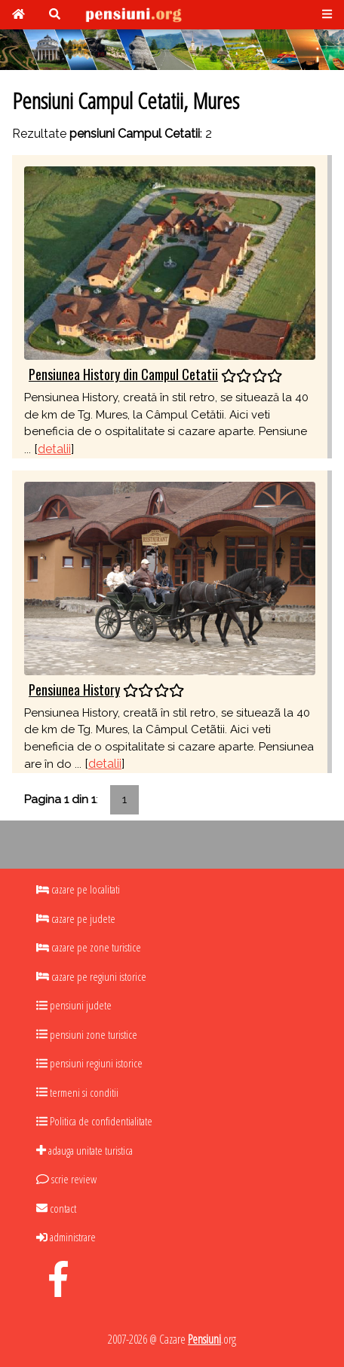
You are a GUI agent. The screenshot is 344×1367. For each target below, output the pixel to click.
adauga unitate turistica (84, 1150)
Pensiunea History (74, 689)
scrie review (66, 1178)
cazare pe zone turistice (88, 946)
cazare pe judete (75, 918)
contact (56, 1208)
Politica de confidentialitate (94, 1120)
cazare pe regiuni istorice (91, 976)
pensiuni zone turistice (86, 1034)
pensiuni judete (74, 1004)
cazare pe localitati (78, 889)
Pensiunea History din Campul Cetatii (123, 374)
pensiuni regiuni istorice (89, 1062)
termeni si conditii (77, 1092)
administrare (66, 1236)
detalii (54, 449)
